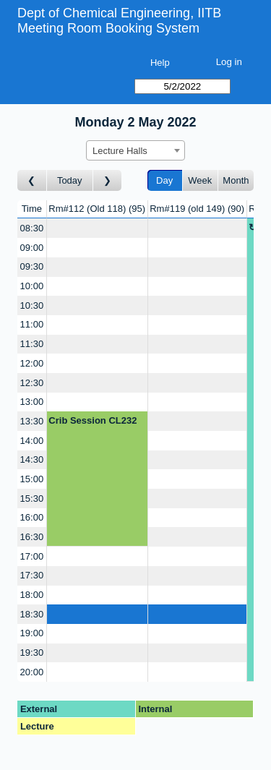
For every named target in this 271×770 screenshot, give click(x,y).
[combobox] (135, 150)
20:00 (32, 672)
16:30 (32, 536)
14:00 (32, 440)
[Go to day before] (32, 180)
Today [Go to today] (69, 180)
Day (164, 180)
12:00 (32, 363)
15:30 (32, 498)
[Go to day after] (107, 180)
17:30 (32, 575)
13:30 (32, 421)
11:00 (32, 324)
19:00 (32, 633)
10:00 (32, 286)
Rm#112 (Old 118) (96, 208)
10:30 (32, 305)
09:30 (32, 266)
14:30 (32, 459)
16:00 (32, 517)
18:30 (32, 614)
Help (160, 62)
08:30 (32, 228)
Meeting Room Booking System (108, 28)
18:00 (32, 594)
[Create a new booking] (97, 228)
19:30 (32, 652)
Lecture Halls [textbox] (120, 150)
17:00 (32, 556)
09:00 (32, 247)
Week (200, 180)
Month (236, 180)
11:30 (32, 343)
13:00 (32, 401)
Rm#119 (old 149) (197, 208)
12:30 (32, 382)
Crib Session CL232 (92, 420)
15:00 (32, 479)
